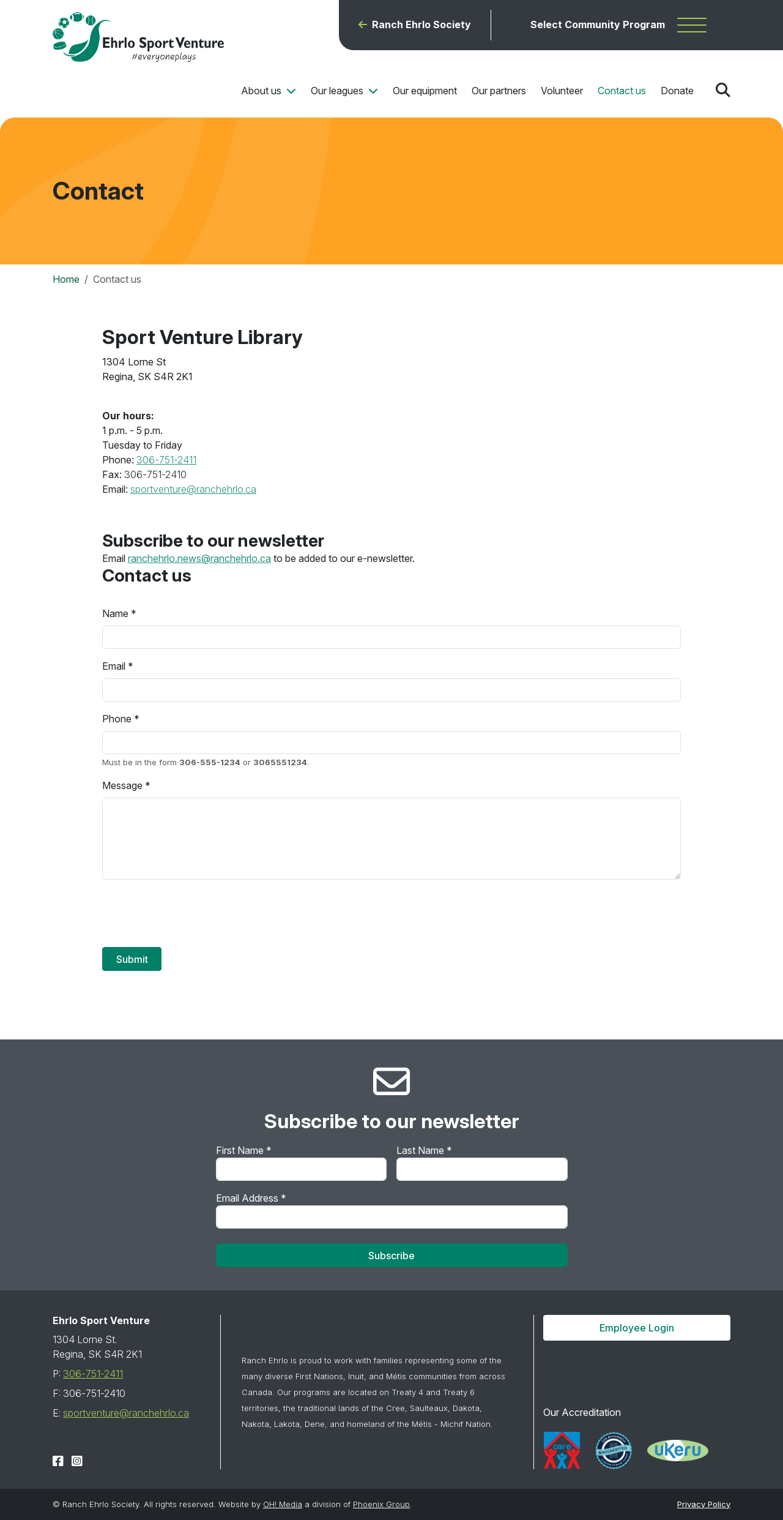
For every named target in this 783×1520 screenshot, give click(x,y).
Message (122, 785)
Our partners (499, 90)
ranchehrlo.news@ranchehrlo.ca (199, 558)
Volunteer (562, 90)
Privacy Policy (703, 1504)
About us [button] (262, 90)
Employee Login (636, 1328)
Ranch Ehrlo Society (421, 25)
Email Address (251, 1198)
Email (113, 666)
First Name (244, 1150)
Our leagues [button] (338, 90)
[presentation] (195, 913)
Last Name (424, 1150)
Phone (117, 719)
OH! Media (282, 1504)
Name (115, 613)
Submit (132, 959)
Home (66, 279)
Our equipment (425, 90)
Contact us (622, 90)
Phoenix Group (381, 1504)
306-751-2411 (166, 460)
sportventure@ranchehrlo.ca (193, 489)
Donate (677, 90)
